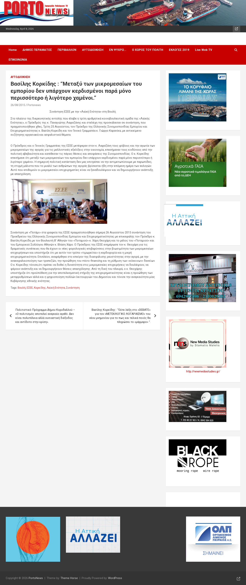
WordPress (115, 578)
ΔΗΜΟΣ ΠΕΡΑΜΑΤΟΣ (37, 50)
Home (13, 50)
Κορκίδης (40, 287)
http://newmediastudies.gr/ (203, 371)
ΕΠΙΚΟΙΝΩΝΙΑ (18, 59)
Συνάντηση (73, 287)
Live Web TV (203, 50)
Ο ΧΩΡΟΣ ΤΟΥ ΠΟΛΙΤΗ (147, 50)
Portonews (34, 105)
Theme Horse (69, 578)
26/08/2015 (18, 105)
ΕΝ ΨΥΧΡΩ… (117, 50)
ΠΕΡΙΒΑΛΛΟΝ (67, 50)
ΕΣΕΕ (30, 287)
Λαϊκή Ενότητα (56, 287)
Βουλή (22, 287)
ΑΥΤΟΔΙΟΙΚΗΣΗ (92, 50)
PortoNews (36, 578)
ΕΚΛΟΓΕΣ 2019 (179, 50)
